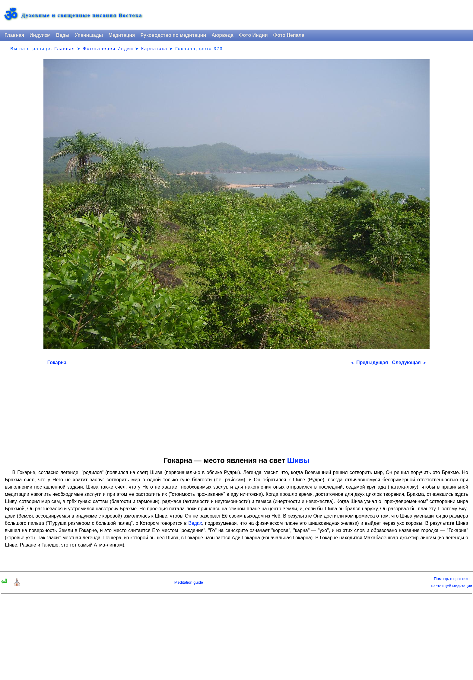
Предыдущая (369, 362)
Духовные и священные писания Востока (81, 15)
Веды (62, 35)
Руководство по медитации (173, 35)
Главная (14, 35)
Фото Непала (288, 35)
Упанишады (89, 35)
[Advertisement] (236, 409)
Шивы (298, 460)
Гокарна (56, 362)
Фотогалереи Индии (108, 48)
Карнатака (154, 48)
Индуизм (40, 35)
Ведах (195, 523)
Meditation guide (188, 582)
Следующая (409, 362)
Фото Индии (253, 35)
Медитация (121, 35)
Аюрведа (222, 35)
